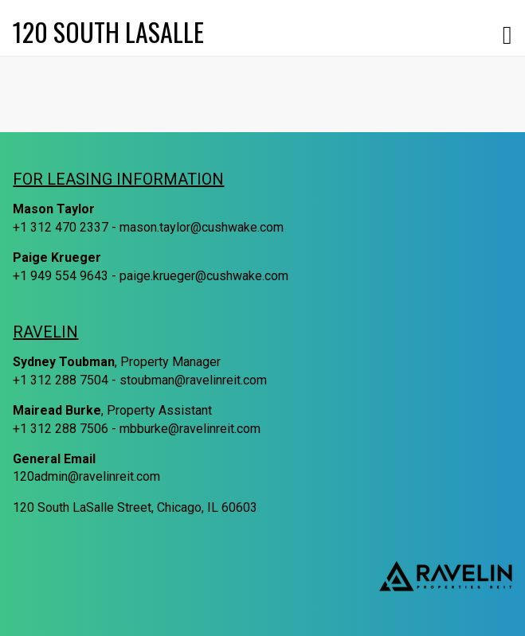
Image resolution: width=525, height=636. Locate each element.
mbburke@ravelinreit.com (190, 428)
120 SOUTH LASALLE (108, 31)
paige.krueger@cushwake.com (203, 275)
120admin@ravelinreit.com (86, 476)
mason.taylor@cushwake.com (201, 227)
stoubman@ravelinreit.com (193, 380)
